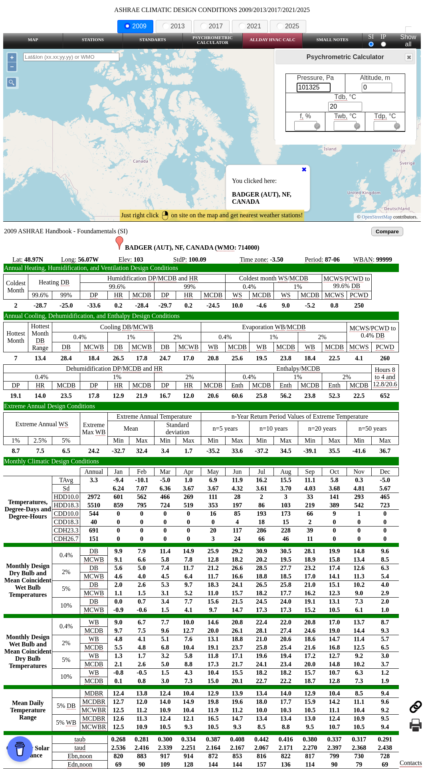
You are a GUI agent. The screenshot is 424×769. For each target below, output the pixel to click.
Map (33, 39)
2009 (135, 26)
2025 (288, 26)
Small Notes (333, 39)
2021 (250, 26)
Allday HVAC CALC (272, 39)
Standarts (152, 39)
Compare (387, 231)
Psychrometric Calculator (212, 40)
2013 (173, 26)
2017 (211, 26)
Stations (93, 39)
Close (408, 57)
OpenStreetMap (377, 217)
